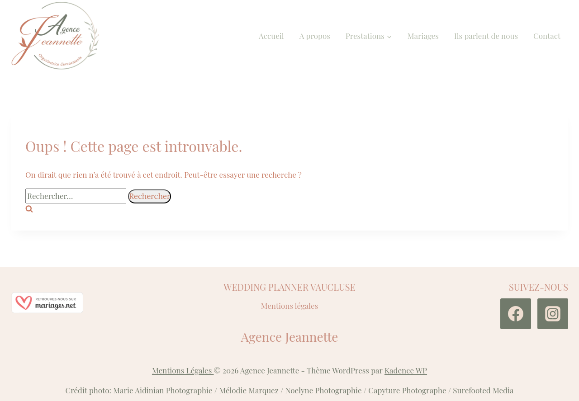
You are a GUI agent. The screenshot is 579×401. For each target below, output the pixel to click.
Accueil (271, 36)
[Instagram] (552, 313)
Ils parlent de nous (486, 36)
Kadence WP (405, 370)
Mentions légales (289, 306)
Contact (546, 36)
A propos (314, 36)
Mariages (423, 36)
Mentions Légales (183, 370)
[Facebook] (515, 313)
